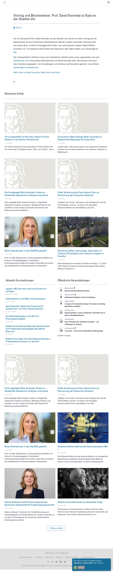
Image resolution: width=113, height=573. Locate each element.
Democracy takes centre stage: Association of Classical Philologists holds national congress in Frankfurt (81, 256)
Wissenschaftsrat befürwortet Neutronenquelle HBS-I (83, 451)
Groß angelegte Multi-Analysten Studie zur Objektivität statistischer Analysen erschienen (26, 197)
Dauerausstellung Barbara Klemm (77, 294)
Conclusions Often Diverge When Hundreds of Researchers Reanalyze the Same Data (80, 141)
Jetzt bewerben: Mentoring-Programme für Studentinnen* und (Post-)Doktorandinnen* (25, 310)
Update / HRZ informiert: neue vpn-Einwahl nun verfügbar (26, 293)
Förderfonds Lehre (21, 64)
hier (15, 55)
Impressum (57, 569)
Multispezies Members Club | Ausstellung (80, 300)
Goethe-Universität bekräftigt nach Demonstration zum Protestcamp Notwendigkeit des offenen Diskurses (28, 332)
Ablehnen (81, 567)
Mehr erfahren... (98, 563)
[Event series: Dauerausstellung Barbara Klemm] (74, 291)
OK (75, 567)
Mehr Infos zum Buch (50, 76)
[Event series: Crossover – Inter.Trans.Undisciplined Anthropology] (75, 331)
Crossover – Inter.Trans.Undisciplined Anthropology (84, 334)
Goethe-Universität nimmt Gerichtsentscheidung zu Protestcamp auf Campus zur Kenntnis (28, 343)
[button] (56, 531)
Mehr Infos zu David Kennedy (26, 76)
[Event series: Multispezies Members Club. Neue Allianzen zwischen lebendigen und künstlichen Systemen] (75, 298)
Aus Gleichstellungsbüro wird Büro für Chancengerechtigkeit (22, 320)
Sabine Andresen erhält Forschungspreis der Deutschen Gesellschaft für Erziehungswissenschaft (29, 507)
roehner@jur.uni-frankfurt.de (25, 71)
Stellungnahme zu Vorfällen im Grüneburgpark (26, 302)
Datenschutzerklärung (70, 569)
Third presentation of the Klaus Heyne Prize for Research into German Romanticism (27, 141)
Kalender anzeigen (64, 339)
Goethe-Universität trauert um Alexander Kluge (80, 505)
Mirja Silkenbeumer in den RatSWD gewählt (26, 253)
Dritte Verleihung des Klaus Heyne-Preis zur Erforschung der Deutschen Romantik (78, 197)
